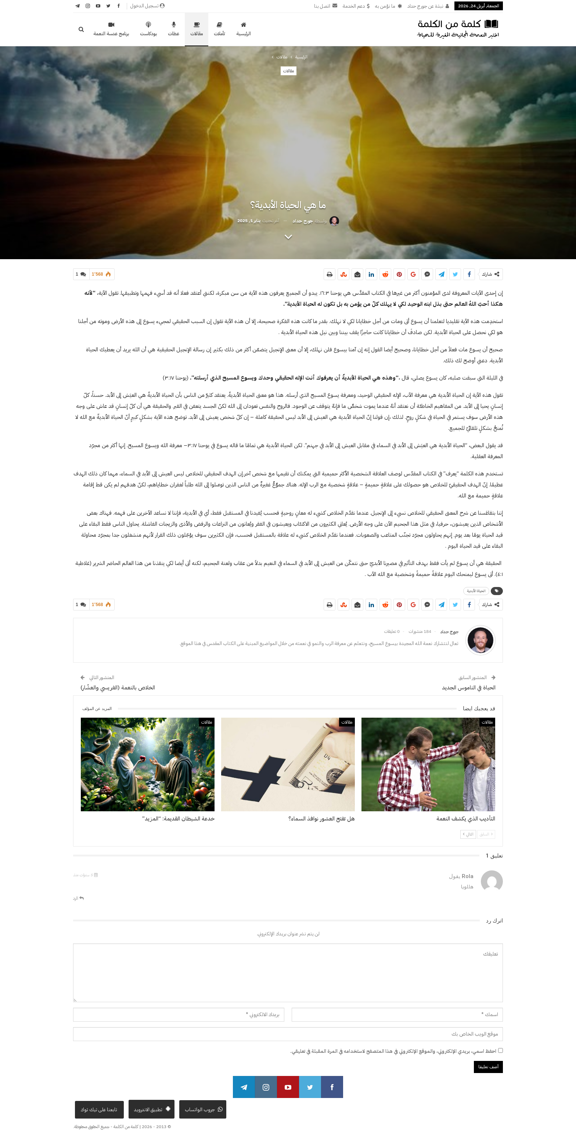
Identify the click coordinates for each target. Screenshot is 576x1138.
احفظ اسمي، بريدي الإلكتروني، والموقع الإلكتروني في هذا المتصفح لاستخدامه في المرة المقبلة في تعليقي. (393, 1051)
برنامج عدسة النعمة (111, 29)
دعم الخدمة (356, 6)
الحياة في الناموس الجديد (469, 688)
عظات (173, 29)
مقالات (196, 29)
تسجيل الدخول (147, 5)
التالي (468, 834)
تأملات (219, 29)
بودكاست (148, 29)
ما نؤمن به (388, 6)
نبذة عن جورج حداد (428, 6)
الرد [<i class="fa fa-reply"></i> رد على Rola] (78, 898)
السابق (486, 834)
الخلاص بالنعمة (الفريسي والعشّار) (117, 688)
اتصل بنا (325, 6)
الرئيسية (243, 29)
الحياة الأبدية (476, 591)
